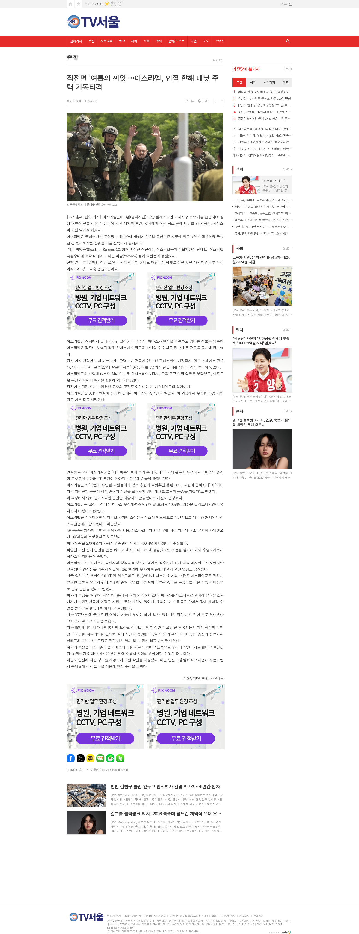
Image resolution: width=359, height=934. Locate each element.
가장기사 (245, 69)
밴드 (120, 758)
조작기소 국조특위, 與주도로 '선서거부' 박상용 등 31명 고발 (263, 213)
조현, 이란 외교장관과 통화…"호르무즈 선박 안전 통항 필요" (265, 112)
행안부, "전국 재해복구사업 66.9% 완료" (263, 142)
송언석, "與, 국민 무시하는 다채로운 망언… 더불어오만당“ (263, 226)
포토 (206, 41)
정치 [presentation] (285, 82)
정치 (146, 41)
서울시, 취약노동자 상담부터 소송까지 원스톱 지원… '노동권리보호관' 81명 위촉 (265, 155)
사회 (134, 41)
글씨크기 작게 (220, 101)
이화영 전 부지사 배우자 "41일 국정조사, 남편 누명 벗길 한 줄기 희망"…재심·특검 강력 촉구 (265, 92)
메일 (193, 101)
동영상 (219, 41)
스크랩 (207, 101)
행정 (122, 41)
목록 (186, 101)
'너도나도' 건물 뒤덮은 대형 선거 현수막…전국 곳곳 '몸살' (263, 206)
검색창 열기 (287, 41)
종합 (91, 41)
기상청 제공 (116, 5)
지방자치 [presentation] (269, 82)
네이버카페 (110, 758)
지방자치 (106, 41)
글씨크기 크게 (215, 101)
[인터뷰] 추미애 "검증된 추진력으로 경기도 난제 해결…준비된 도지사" (263, 200)
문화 (239, 411)
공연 (194, 41)
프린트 (200, 101)
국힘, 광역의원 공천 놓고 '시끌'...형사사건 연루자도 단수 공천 (263, 233)
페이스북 (71, 758)
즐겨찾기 (78, 4)
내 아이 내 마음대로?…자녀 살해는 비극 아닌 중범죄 (265, 149)
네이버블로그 (100, 758)
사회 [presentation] (253, 82)
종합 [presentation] (239, 82)
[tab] (239, 82)
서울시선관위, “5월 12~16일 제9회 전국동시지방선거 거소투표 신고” (265, 136)
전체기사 (76, 41)
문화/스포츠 (176, 41)
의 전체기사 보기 (202, 678)
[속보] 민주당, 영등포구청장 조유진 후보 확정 (265, 105)
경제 (159, 41)
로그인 (284, 4)
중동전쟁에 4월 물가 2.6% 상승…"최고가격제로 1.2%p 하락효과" (265, 119)
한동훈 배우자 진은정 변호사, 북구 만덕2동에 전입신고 (263, 220)
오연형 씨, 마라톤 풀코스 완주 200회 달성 (264, 99)
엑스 (81, 758)
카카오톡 (90, 758)
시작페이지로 (70, 4)
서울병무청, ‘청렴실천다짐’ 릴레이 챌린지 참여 (265, 129)
